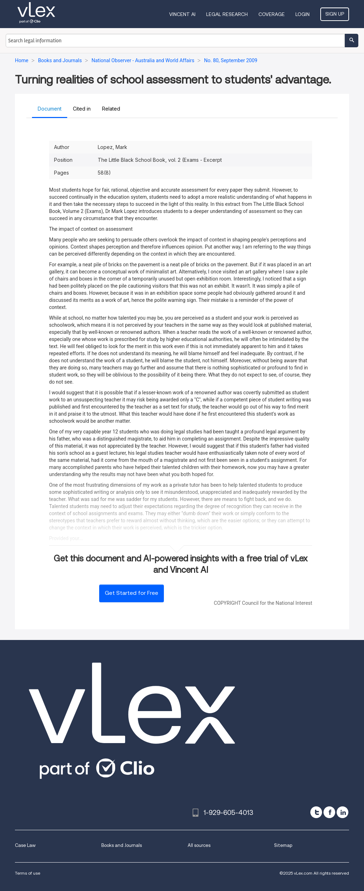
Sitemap (283, 845)
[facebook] (329, 812)
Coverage (271, 14)
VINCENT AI (182, 14)
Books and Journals (121, 845)
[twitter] (316, 812)
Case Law (25, 845)
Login (302, 14)
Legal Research (227, 14)
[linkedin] (342, 812)
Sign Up (334, 14)
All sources (199, 845)
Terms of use (27, 873)
